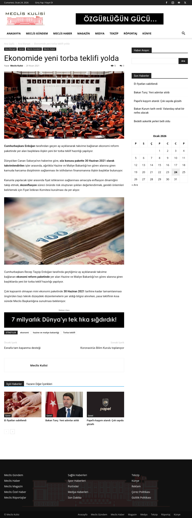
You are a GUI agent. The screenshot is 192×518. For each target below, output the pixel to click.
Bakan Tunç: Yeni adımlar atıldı (62, 420)
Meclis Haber (62, 33)
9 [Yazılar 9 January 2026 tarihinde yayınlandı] (167, 158)
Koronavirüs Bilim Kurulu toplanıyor (102, 348)
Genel (21, 49)
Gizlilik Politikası (141, 497)
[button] (183, 34)
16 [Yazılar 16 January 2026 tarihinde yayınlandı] (167, 165)
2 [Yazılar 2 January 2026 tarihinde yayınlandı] (167, 151)
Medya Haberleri (78, 492)
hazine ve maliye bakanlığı (46, 332)
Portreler (73, 486)
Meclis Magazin (13, 486)
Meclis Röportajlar (15, 497)
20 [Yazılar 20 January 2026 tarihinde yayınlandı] (143, 172)
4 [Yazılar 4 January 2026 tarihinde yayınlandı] (183, 151)
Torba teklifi (69, 332)
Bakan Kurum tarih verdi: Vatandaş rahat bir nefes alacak (159, 110)
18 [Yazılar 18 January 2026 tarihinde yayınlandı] (183, 165)
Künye (147, 33)
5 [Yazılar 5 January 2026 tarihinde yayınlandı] (135, 158)
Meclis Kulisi (16, 65)
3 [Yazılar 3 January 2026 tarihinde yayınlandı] (175, 151)
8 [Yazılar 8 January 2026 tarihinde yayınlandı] (159, 158)
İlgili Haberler (14, 384)
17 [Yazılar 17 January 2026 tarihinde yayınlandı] (175, 165)
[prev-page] (6, 431)
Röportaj (130, 33)
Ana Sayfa (9, 43)
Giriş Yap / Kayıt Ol (44, 2)
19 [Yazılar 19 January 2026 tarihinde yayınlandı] (135, 172)
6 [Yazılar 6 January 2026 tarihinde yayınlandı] (143, 158)
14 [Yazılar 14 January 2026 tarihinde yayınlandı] (151, 165)
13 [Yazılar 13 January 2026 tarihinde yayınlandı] (143, 165)
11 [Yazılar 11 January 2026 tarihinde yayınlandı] (183, 158)
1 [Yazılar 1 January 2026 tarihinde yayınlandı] (159, 151)
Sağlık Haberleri (77, 475)
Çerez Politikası (141, 492)
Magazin (83, 33)
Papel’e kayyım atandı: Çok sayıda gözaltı (158, 101)
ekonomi (24, 332)
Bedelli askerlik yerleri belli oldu (152, 121)
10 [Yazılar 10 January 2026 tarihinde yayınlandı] (175, 158)
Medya (99, 33)
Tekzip (114, 33)
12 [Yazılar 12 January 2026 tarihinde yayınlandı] (135, 165)
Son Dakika (74, 497)
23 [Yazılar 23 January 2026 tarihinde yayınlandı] (167, 172)
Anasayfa (14, 33)
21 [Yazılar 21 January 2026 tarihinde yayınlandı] (151, 172)
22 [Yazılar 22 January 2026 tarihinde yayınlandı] (159, 172)
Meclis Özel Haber (15, 492)
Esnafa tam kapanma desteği (22, 348)
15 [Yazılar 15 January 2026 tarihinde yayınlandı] (159, 165)
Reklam (136, 486)
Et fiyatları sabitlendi (15, 420)
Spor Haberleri (77, 480)
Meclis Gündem (37, 33)
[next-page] (12, 431)
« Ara (135, 185)
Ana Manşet (24, 43)
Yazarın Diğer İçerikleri (39, 384)
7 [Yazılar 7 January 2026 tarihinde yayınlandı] (151, 158)
